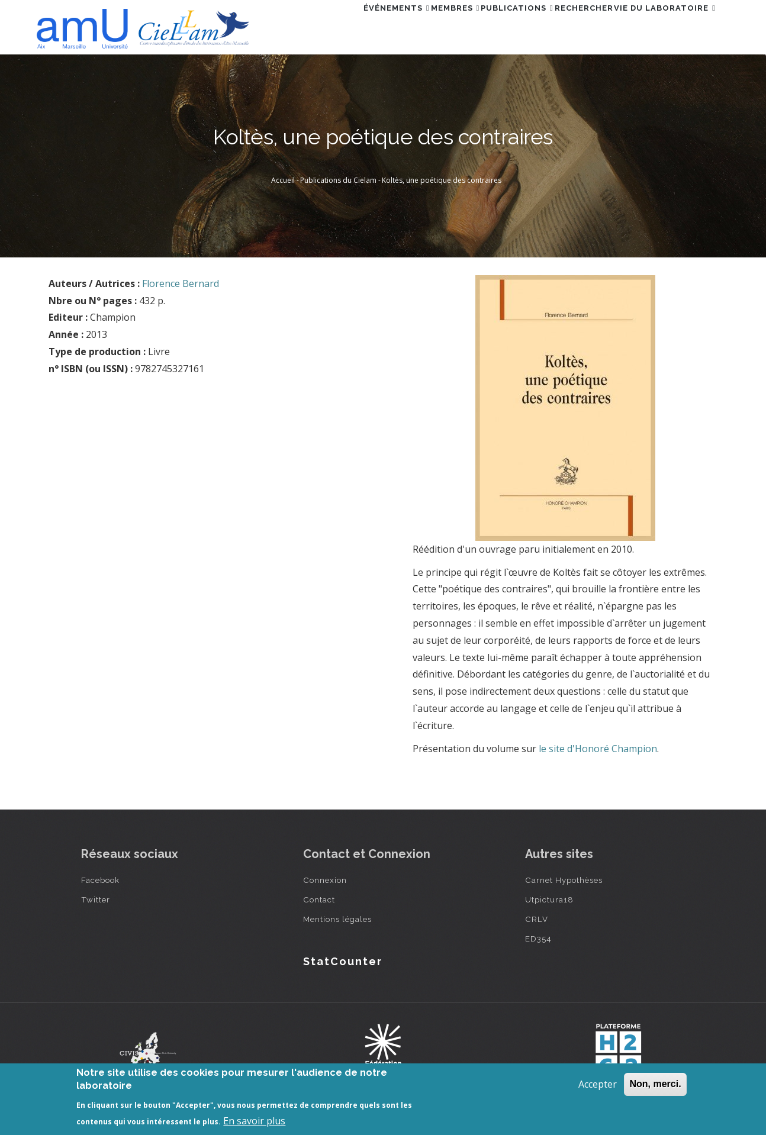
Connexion (325, 880)
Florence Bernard (180, 283)
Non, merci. (655, 1084)
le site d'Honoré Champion (598, 748)
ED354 (538, 938)
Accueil (283, 180)
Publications (484, 25)
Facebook (100, 880)
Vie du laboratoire (658, 25)
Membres (409, 25)
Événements (337, 25)
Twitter (95, 899)
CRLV (536, 919)
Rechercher (564, 25)
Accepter (597, 1084)
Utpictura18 (549, 899)
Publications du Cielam (338, 180)
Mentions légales (337, 919)
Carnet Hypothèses (564, 880)
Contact (319, 899)
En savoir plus (254, 1120)
